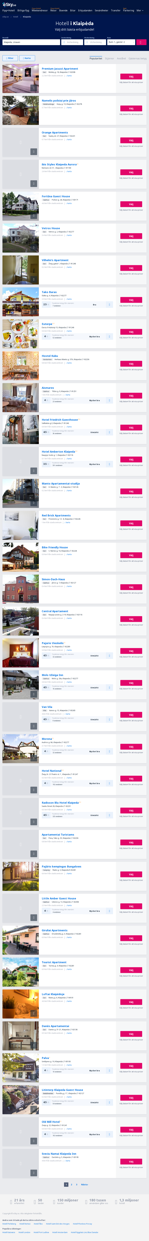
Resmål (5, 38)
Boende (63, 10)
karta (69, 75)
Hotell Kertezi (24, 1224)
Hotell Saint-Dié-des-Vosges (58, 1224)
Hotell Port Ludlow (41, 1232)
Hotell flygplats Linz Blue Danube (84, 1232)
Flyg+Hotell (8, 10)
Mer (139, 10)
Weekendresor (40, 10)
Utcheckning (89, 38)
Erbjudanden (85, 10)
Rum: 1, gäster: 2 (117, 42)
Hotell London (24, 1232)
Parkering (128, 10)
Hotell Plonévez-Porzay (82, 1224)
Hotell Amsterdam (60, 1232)
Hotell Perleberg (9, 1224)
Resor (53, 10)
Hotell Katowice (8, 1232)
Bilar (73, 10)
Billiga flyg (23, 10)
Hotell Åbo (38, 1224)
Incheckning (66, 38)
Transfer (115, 10)
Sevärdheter (101, 10)
